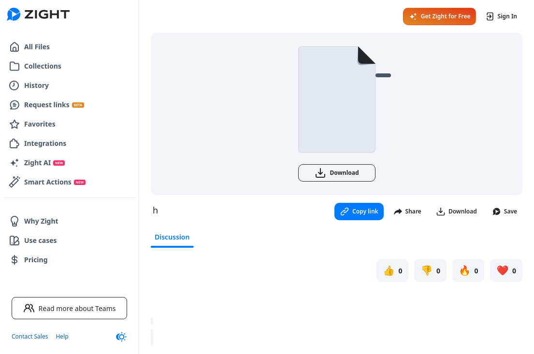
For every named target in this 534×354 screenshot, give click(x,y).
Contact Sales (30, 336)
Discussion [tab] (172, 236)
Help (62, 336)
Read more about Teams (69, 308)
